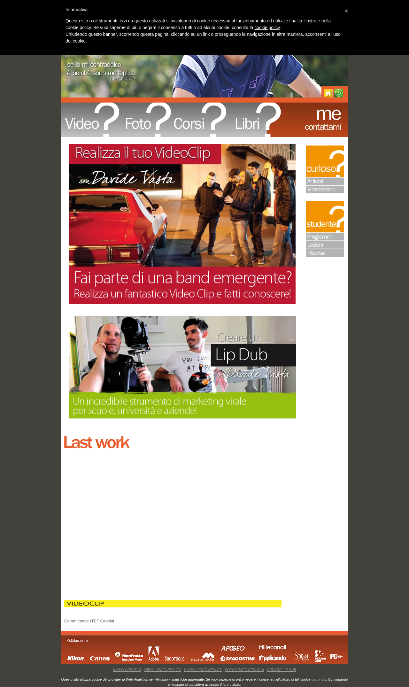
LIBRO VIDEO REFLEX (162, 670)
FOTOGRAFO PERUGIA (244, 670)
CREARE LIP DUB (281, 670)
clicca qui (319, 679)
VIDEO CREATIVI (127, 670)
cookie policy (267, 27)
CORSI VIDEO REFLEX (203, 670)
